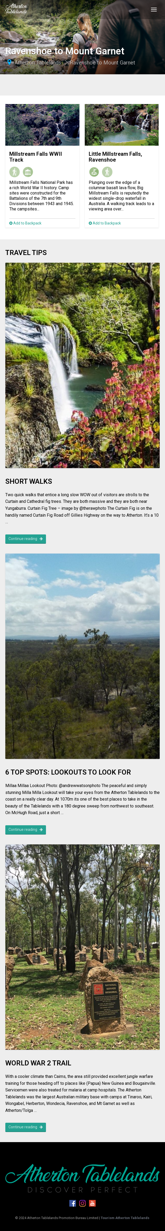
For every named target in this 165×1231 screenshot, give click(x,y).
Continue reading (26, 539)
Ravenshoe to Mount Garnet (102, 62)
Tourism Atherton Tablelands (125, 1218)
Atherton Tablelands (37, 62)
